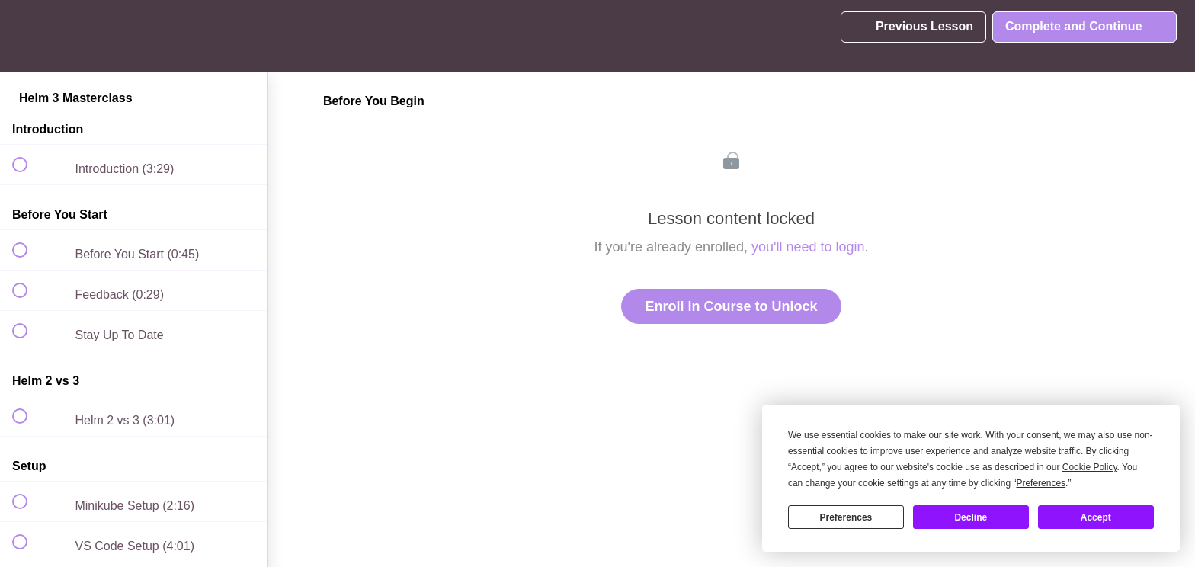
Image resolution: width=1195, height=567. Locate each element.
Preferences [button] (1040, 483)
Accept (1096, 517)
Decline (970, 517)
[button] (28, 36)
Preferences (846, 517)
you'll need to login (808, 247)
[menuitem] (133, 36)
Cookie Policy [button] (1089, 467)
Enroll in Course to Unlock (731, 306)
